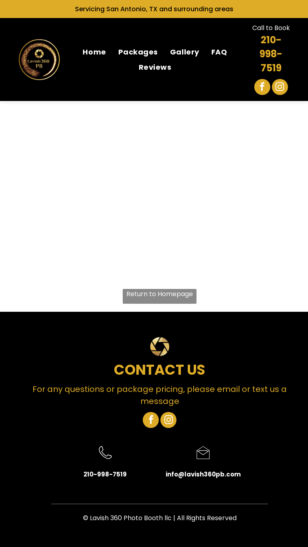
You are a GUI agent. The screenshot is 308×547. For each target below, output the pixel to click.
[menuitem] (94, 51)
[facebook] (262, 88)
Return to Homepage (159, 294)
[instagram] (280, 88)
